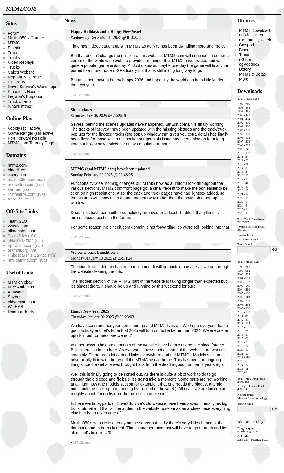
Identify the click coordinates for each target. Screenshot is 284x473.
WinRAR (15, 306)
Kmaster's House (23, 91)
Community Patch (255, 40)
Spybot (14, 297)
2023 (240, 201)
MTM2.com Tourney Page (31, 142)
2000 (240, 115)
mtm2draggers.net (247, 431)
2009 (240, 149)
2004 (240, 130)
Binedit (14, 47)
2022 (240, 198)
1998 (240, 107)
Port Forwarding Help (27, 138)
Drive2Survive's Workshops (32, 86)
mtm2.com (17, 165)
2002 (240, 122)
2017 (240, 179)
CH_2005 (16, 82)
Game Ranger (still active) (31, 133)
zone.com (243, 439)
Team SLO (17, 221)
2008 (240, 145)
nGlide (245, 59)
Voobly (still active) (24, 128)
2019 (240, 186)
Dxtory (245, 69)
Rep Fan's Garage (24, 77)
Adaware (16, 292)
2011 (240, 156)
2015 (240, 171)
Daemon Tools (21, 311)
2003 (240, 126)
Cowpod (246, 45)
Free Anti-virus (21, 287)
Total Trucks (244, 261)
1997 (240, 103)
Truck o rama (20, 101)
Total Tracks (244, 98)
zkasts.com (18, 226)
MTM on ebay (20, 282)
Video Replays (21, 62)
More (243, 79)
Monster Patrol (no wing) (252, 398)
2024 (240, 205)
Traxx (13, 52)
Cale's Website (21, 72)
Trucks (14, 67)
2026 (240, 213)
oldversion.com (21, 301)
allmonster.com (21, 231)
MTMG (14, 43)
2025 (240, 209)
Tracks (14, 57)
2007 (240, 141)
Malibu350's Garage (26, 38)
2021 (240, 194)
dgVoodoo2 (249, 64)
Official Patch (251, 35)
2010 (240, 152)
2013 (240, 164)
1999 (240, 111)
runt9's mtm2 (19, 106)
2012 (240, 160)
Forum (13, 33)
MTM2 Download (254, 30)
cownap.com (19, 174)
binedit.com (18, 170)
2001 (240, 118)
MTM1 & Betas (252, 74)
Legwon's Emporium (26, 96)
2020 (240, 190)
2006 (240, 137)
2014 (240, 167)
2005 (240, 134)
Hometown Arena (247, 239)
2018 (240, 183)
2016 (240, 175)
